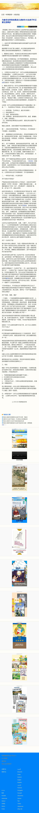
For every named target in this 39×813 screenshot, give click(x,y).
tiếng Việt (20, 809)
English (19, 779)
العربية (19, 769)
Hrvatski (4, 795)
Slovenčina (20, 795)
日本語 (3, 803)
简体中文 (4, 771)
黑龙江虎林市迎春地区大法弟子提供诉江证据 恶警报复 (17, 423)
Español (20, 782)
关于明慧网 (4, 758)
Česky (19, 774)
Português (20, 790)
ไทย (19, 801)
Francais (20, 787)
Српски (19, 798)
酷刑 (7, 278)
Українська (20, 806)
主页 (2, 14)
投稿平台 (4, 761)
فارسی (19, 785)
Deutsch (20, 777)
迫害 (3, 82)
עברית (3, 790)
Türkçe (19, 803)
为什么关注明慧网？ (7, 764)
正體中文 (4, 769)
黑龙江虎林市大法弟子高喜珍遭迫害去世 (13, 421)
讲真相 (25, 205)
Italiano (3, 801)
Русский (20, 793)
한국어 (3, 806)
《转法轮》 (30, 161)
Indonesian (4, 798)
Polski (3, 809)
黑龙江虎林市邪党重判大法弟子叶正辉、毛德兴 (15, 417)
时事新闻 (9, 14)
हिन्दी (3, 793)
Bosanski (20, 771)
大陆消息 (17, 14)
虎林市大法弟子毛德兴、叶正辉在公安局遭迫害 (15, 419)
